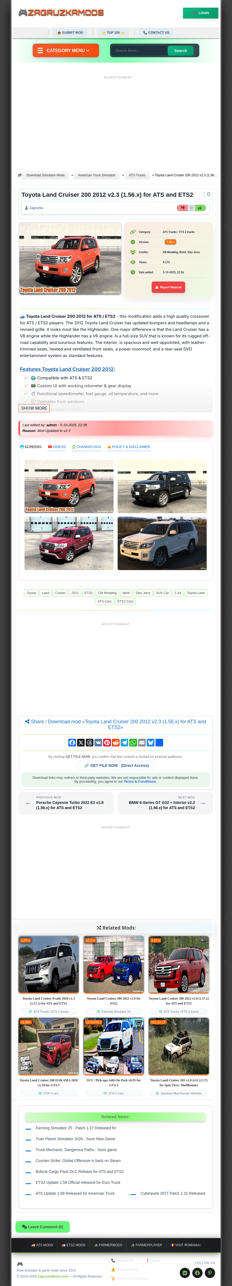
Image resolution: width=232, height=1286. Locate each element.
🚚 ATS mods (42, 1245)
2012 (75, 593)
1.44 (178, 593)
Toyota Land (195, 593)
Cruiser (60, 593)
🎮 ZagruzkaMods (41, 1264)
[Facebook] (197, 1273)
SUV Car (162, 593)
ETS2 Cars (125, 601)
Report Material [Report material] (168, 287)
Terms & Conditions (140, 781)
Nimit (126, 593)
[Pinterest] (210, 1273)
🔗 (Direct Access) (116, 765)
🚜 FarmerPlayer (146, 1245)
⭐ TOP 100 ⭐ (113, 33)
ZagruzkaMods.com (53, 1276)
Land (45, 593)
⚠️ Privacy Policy (125, 1269)
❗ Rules (152, 1260)
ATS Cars (105, 601)
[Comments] (206, 194)
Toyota (31, 593)
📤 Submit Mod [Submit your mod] (70, 33)
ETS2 (88, 593)
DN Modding (107, 593)
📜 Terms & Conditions (129, 1278)
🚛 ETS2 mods (74, 1245)
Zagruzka (36, 208)
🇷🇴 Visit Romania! (185, 1245)
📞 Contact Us (156, 33)
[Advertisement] (118, 119)
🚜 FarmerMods (108, 1245)
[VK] (185, 1273)
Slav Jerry (143, 593)
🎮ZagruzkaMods (64, 13)
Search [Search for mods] (180, 51)
